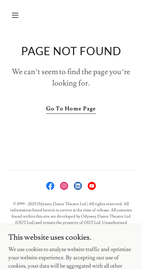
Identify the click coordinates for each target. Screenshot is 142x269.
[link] (50, 186)
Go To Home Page (71, 108)
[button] (22, 15)
